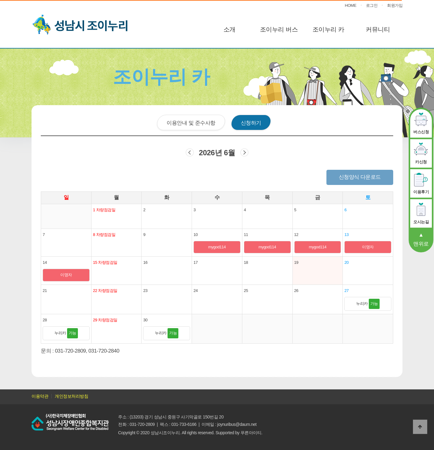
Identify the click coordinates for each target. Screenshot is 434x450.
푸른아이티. (251, 432)
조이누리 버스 (279, 29)
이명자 (368, 247)
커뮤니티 (378, 29)
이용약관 (40, 396)
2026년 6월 (217, 152)
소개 (229, 29)
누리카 (368, 303)
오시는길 (421, 222)
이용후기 (421, 192)
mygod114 (217, 247)
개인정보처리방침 (71, 396)
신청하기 (251, 123)
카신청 (421, 162)
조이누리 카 (328, 29)
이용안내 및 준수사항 (191, 123)
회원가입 (394, 5)
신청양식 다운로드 (360, 177)
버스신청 (421, 132)
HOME (350, 5)
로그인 (372, 5)
